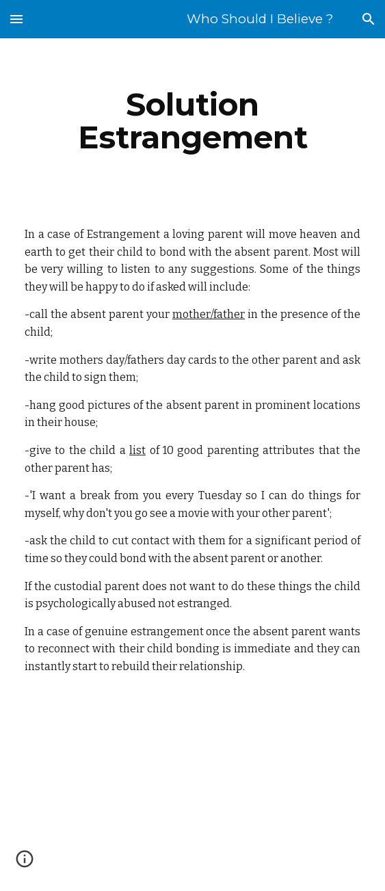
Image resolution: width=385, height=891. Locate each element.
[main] (192, 121)
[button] (16, 19)
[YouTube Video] (192, 794)
